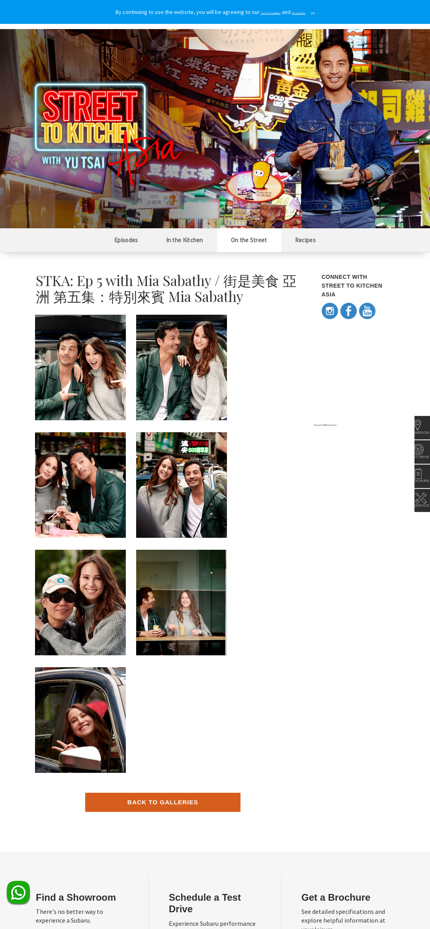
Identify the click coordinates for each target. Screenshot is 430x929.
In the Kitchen (184, 240)
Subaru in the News (303, 793)
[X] (336, 12)
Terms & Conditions (57, 909)
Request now (333, 720)
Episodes (126, 240)
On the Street (249, 240)
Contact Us (48, 862)
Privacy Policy (97, 909)
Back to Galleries (162, 566)
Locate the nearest (79, 711)
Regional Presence (56, 805)
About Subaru (50, 793)
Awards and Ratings (304, 805)
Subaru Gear (172, 793)
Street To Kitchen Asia (340, 423)
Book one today (209, 723)
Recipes (305, 240)
